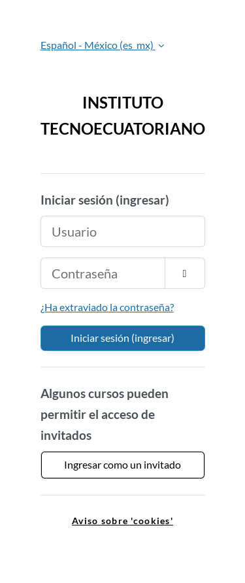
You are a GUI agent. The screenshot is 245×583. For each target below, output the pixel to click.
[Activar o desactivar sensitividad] (185, 273)
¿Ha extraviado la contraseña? (107, 307)
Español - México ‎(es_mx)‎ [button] (98, 45)
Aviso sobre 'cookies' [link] (122, 520)
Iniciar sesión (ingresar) (122, 337)
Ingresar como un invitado (122, 464)
